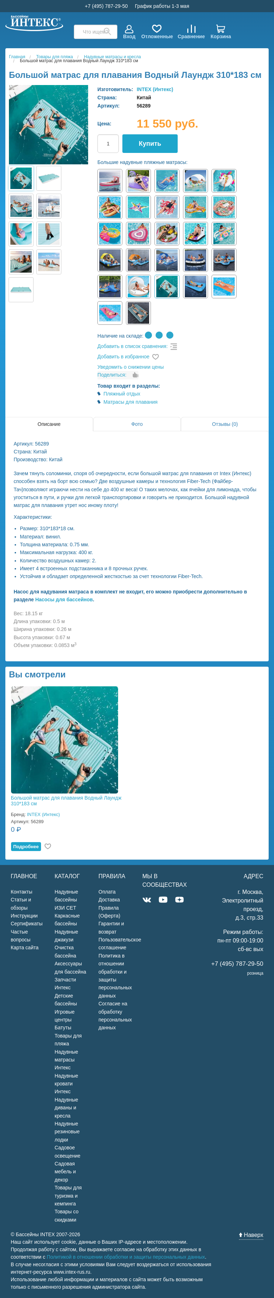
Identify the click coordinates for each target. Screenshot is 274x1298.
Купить (150, 143)
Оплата (107, 892)
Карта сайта (25, 947)
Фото (137, 424)
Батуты (63, 1027)
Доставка (109, 899)
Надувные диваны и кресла (66, 1108)
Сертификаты (26, 923)
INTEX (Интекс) (155, 89)
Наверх (251, 1235)
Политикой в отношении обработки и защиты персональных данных (126, 1257)
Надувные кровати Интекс (66, 1084)
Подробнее (26, 846)
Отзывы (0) (225, 424)
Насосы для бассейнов (64, 599)
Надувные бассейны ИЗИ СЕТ (66, 900)
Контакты (21, 892)
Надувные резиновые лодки (67, 1132)
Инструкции (24, 916)
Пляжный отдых (121, 394)
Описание (48, 424)
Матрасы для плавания (130, 402)
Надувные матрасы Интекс (66, 1060)
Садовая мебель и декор (65, 1172)
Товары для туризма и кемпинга (68, 1196)
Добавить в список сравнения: (132, 346)
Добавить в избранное (123, 356)
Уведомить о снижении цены (130, 367)
